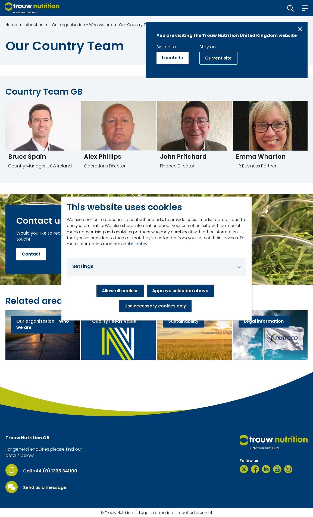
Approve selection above (180, 291)
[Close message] (300, 29)
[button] (290, 8)
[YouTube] (277, 469)
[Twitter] (244, 469)
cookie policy (134, 244)
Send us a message (44, 488)
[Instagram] (288, 469)
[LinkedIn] (266, 469)
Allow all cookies (120, 291)
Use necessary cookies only (155, 306)
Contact (31, 254)
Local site (172, 58)
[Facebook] (255, 469)
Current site (218, 58)
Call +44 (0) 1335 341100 (50, 471)
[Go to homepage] (32, 8)
